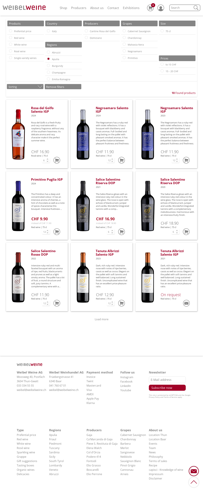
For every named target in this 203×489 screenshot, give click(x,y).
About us (97, 8)
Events (153, 443)
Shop (63, 8)
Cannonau (126, 470)
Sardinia (54, 452)
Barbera (125, 443)
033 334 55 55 (25, 385)
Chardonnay (128, 439)
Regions (55, 430)
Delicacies (23, 474)
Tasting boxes (25, 465)
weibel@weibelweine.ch (31, 390)
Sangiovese (127, 452)
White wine (24, 443)
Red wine (22, 439)
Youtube (125, 390)
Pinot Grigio (127, 465)
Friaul (52, 439)
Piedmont (55, 443)
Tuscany (54, 448)
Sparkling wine (26, 452)
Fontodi (91, 461)
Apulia (53, 435)
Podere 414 (93, 457)
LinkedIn (125, 386)
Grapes (125, 430)
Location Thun (158, 435)
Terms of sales (158, 461)
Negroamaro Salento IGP (112, 110)
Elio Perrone (94, 474)
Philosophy (156, 457)
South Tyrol (56, 461)
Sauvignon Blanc (130, 461)
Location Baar (157, 439)
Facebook (126, 381)
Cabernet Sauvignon (133, 435)
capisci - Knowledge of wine (166, 470)
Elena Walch (94, 448)
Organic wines (26, 470)
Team (152, 448)
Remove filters (55, 87)
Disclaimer (155, 478)
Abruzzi (54, 474)
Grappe (21, 457)
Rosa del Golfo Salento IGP (42, 110)
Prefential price (26, 435)
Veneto (53, 470)
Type (20, 430)
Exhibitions (131, 8)
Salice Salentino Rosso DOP (43, 253)
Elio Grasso (93, 465)
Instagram (126, 377)
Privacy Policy (154, 397)
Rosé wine (23, 448)
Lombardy (55, 465)
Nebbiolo (126, 457)
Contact (113, 8)
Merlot (124, 448)
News (152, 452)
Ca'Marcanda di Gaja (99, 439)
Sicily (52, 457)
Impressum (156, 474)
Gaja (89, 435)
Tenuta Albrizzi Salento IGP (107, 253)
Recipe (153, 465)
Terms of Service (170, 397)
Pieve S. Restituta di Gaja (102, 443)
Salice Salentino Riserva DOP (108, 181)
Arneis (124, 474)
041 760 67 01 (57, 385)
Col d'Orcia (93, 452)
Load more (101, 319)
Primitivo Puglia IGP (47, 179)
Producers (78, 8)
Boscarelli (92, 470)
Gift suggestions (27, 461)
